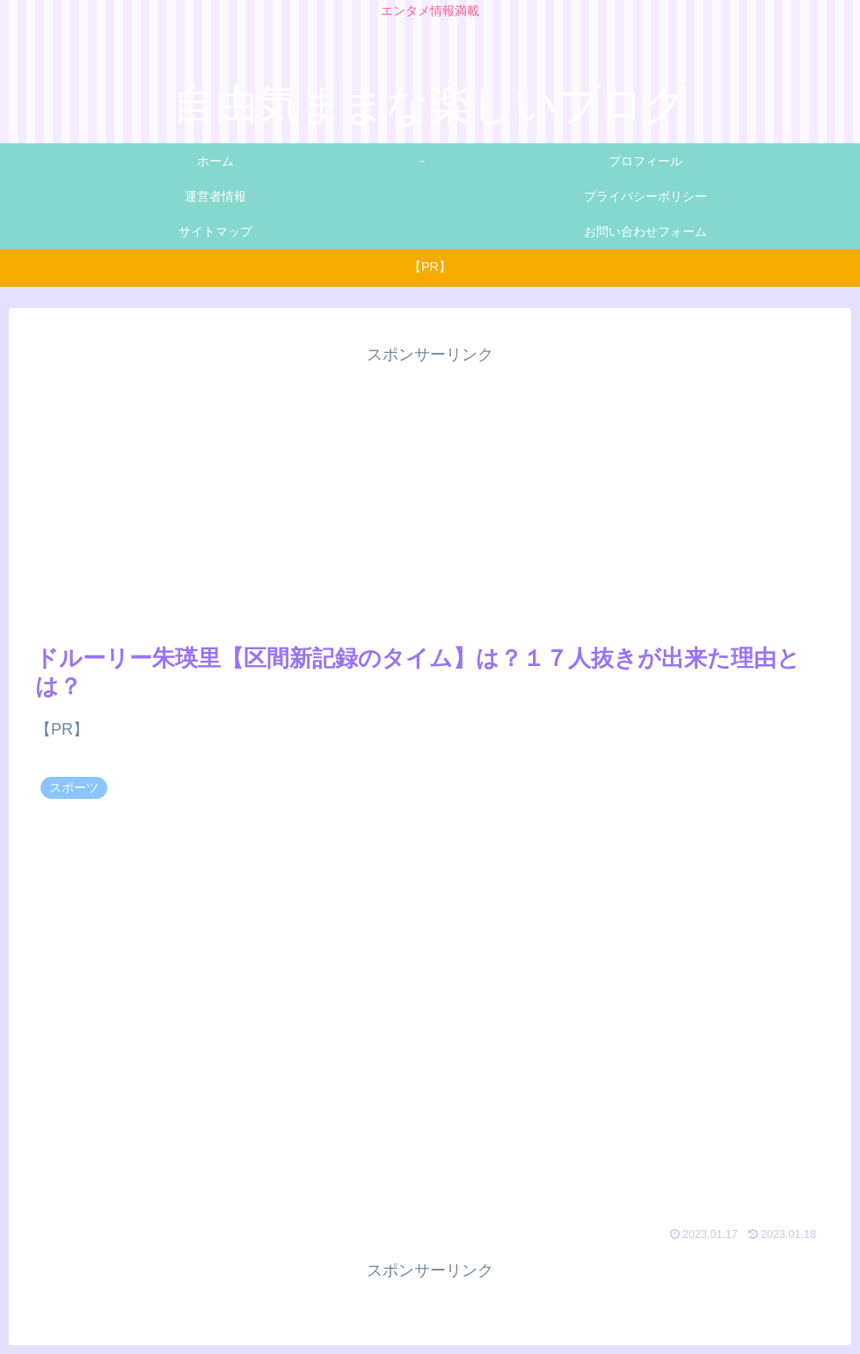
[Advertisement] (430, 492)
